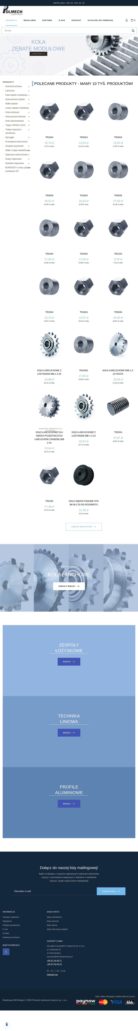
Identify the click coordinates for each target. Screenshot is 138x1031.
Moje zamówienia (54, 938)
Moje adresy (52, 946)
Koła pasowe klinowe (15, 137)
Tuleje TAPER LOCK (15, 146)
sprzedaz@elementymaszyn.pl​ (60, 977)
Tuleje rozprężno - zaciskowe (14, 152)
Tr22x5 (132, 521)
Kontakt (6, 954)
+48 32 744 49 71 (54, 981)
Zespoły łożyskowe (14, 166)
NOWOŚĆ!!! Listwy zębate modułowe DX (18, 190)
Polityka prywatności (11, 946)
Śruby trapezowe (13, 179)
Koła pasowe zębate (15, 120)
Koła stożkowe (12, 133)
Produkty (8, 102)
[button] (83, 559)
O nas (5, 950)
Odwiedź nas (52, 995)
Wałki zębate (11, 124)
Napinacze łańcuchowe (16, 175)
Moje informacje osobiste (57, 950)
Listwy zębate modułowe (17, 128)
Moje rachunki (53, 942)
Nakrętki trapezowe (14, 184)
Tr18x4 (132, 333)
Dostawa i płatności (11, 938)
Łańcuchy (10, 111)
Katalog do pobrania (11, 958)
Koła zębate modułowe (16, 115)
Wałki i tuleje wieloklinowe (17, 171)
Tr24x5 (132, 274)
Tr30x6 (132, 216)
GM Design (18, 1020)
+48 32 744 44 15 (54, 984)
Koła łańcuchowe (13, 107)
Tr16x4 (132, 158)
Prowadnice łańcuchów (16, 162)
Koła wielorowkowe (14, 141)
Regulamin (7, 942)
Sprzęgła (9, 158)
